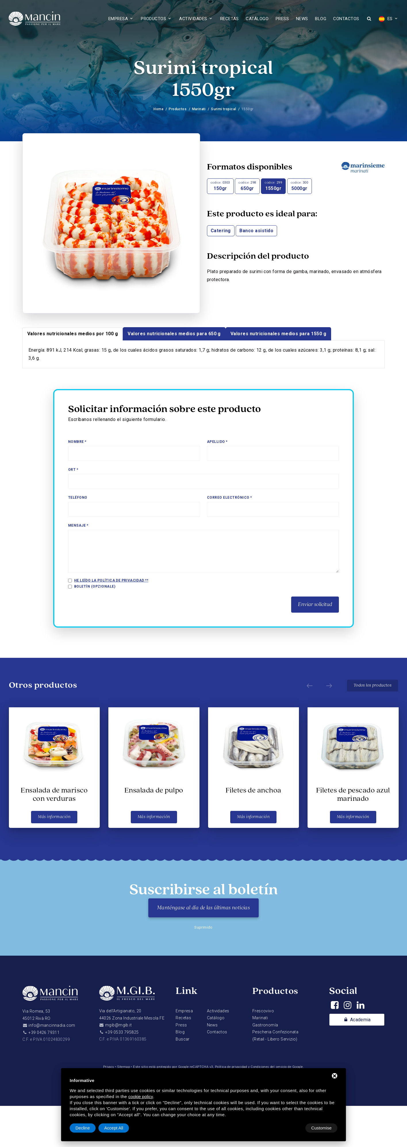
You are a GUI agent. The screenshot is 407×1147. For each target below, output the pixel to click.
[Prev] (308, 685)
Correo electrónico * (229, 498)
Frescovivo (263, 1011)
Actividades (193, 18)
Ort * (73, 470)
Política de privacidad (230, 1067)
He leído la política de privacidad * (110, 580)
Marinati (199, 109)
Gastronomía (265, 1025)
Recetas (229, 18)
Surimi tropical (223, 109)
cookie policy (140, 1096)
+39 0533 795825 (122, 1032)
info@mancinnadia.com (51, 1025)
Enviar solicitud (315, 604)
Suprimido (203, 927)
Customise (86, 1127)
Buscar (183, 1039)
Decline (291, 1127)
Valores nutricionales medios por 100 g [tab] (72, 333)
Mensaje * (78, 525)
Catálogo (257, 18)
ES (385, 19)
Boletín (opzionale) (94, 586)
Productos (153, 18)
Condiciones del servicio (270, 1067)
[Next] (327, 685)
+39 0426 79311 (43, 1032)
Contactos (346, 18)
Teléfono (77, 498)
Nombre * (77, 442)
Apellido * (217, 442)
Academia (357, 1020)
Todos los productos (372, 685)
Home (158, 109)
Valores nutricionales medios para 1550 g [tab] (278, 333)
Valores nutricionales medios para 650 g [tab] (174, 333)
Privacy (106, 1067)
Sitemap (122, 1067)
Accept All (322, 1127)
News (302, 18)
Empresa (118, 18)
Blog (320, 18)
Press (282, 18)
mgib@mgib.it (118, 1025)
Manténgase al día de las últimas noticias (204, 908)
